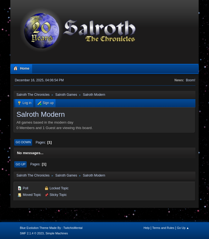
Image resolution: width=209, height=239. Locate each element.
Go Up (20, 164)
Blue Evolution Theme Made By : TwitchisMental (51, 227)
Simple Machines (56, 233)
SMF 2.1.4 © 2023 (32, 233)
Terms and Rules (163, 227)
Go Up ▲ (183, 227)
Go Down (23, 142)
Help (147, 227)
